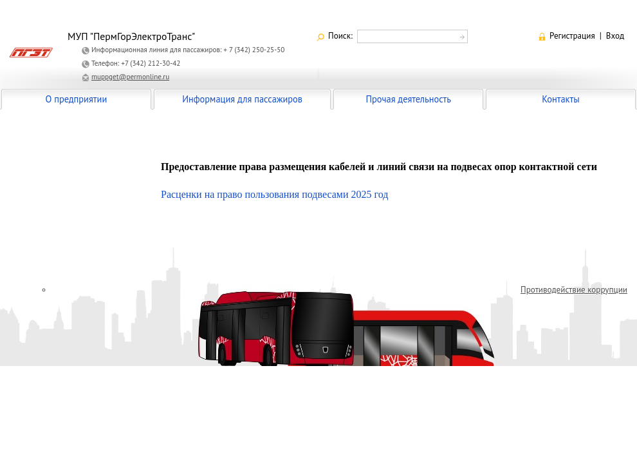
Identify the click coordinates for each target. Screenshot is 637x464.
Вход (615, 35)
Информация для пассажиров (242, 99)
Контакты (560, 99)
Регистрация (572, 35)
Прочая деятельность (408, 99)
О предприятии (76, 99)
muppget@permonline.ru (130, 76)
